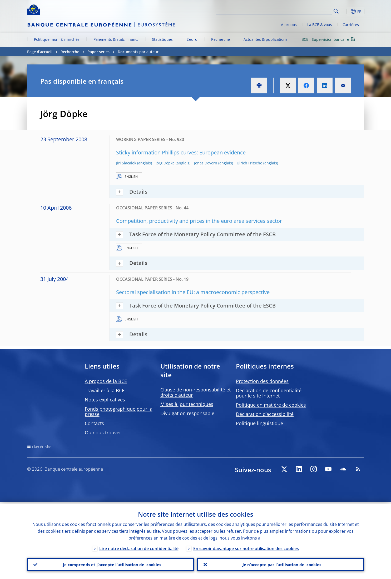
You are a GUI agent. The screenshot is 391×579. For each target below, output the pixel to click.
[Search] (305, 10)
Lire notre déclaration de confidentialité (139, 547)
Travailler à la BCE (105, 390)
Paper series (98, 51)
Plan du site (41, 446)
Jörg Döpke (165, 162)
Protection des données (262, 381)
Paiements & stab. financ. (115, 39)
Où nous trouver (103, 432)
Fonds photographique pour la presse (118, 411)
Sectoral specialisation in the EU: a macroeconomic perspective (193, 292)
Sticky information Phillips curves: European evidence (181, 152)
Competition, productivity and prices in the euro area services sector (199, 220)
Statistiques (162, 39)
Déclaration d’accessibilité (265, 414)
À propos (289, 24)
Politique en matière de (271, 405)
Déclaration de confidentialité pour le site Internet (268, 393)
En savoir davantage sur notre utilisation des (246, 547)
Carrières (351, 24)
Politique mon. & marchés (57, 39)
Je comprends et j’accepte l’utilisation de (111, 563)
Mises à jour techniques (186, 404)
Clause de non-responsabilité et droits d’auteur (195, 392)
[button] (345, 11)
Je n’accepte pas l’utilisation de (280, 563)
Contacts (94, 423)
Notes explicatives (105, 399)
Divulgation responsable (187, 413)
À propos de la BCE (106, 381)
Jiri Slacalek (126, 162)
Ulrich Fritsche (249, 162)
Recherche (220, 39)
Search (336, 11)
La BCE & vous (319, 24)
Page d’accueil (39, 51)
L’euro (192, 39)
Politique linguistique (259, 423)
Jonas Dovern (205, 162)
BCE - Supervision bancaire (329, 39)
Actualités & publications (266, 39)
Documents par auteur (138, 51)
